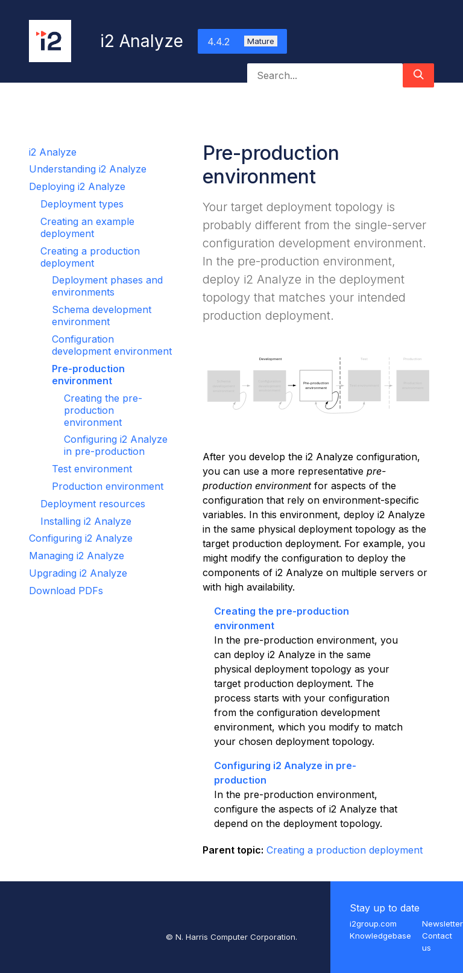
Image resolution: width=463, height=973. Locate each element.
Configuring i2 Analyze (81, 538)
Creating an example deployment (87, 227)
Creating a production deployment (90, 257)
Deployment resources (92, 504)
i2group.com (373, 923)
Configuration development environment (112, 345)
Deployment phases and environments (107, 286)
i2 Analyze (53, 152)
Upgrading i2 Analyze (78, 573)
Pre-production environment (88, 375)
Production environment (107, 486)
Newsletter (442, 923)
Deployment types (82, 204)
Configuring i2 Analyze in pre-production (116, 445)
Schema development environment (101, 315)
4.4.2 (242, 42)
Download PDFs (66, 591)
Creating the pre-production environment (103, 410)
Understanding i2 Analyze (87, 169)
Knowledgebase (380, 935)
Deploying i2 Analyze (77, 186)
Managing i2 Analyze (76, 556)
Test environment (92, 469)
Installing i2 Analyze (85, 521)
